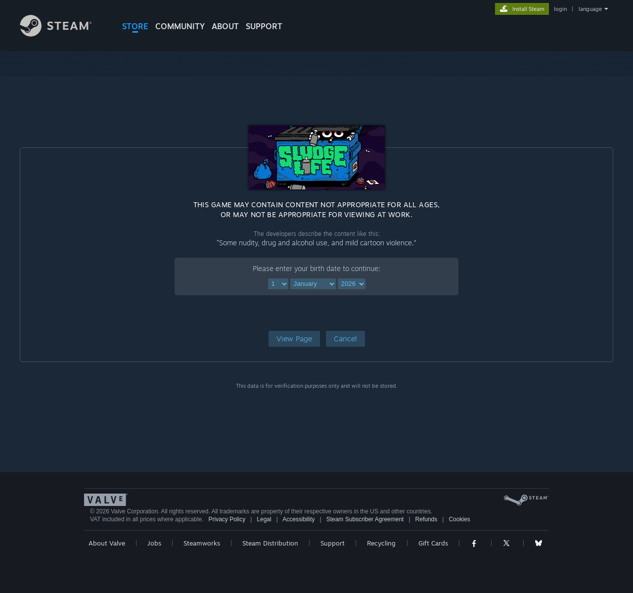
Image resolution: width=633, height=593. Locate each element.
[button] (294, 339)
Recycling (381, 543)
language (590, 8)
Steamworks (201, 543)
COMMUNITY (180, 26)
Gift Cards (433, 543)
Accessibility (298, 519)
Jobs (154, 543)
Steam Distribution (270, 543)
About (225, 26)
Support (332, 543)
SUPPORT (264, 26)
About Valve (107, 543)
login (560, 8)
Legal (264, 519)
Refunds (426, 519)
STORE (135, 26)
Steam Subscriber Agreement (365, 519)
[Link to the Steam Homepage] (63, 34)
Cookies (459, 519)
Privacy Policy (226, 519)
